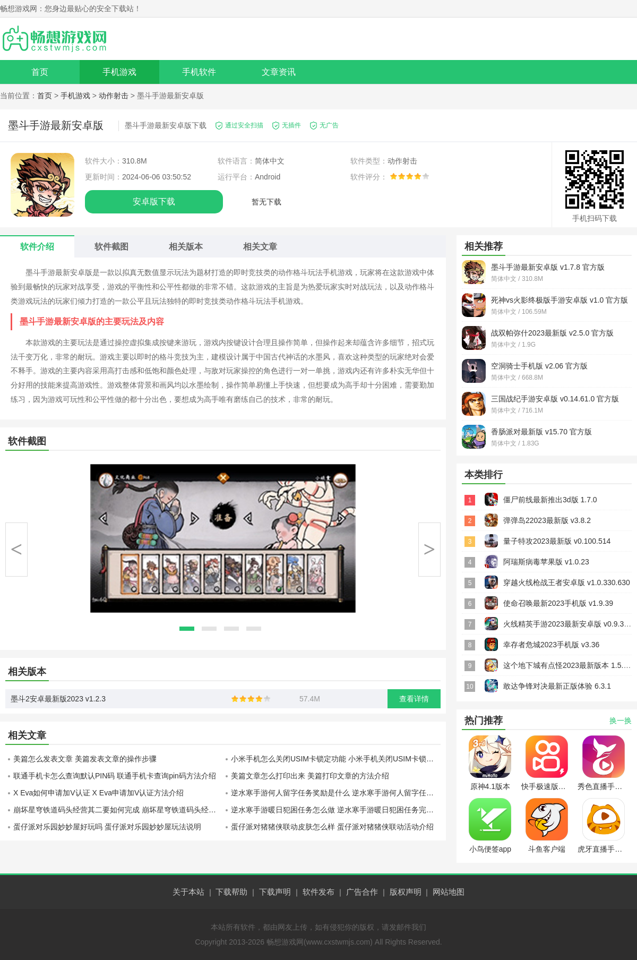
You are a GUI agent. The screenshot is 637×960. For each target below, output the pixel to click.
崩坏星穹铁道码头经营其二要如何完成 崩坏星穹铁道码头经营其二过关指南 (118, 809)
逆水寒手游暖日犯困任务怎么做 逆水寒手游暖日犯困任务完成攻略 (336, 809)
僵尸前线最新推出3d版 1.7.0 (550, 499)
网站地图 (448, 891)
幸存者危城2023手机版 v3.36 (551, 644)
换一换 (620, 720)
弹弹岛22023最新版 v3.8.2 (547, 520)
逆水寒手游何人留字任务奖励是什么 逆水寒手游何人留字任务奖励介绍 (336, 792)
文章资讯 (279, 71)
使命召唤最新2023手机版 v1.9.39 (558, 603)
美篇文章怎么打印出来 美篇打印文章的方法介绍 (310, 776)
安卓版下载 (154, 201)
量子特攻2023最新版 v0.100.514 (556, 541)
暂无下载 (266, 202)
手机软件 (199, 71)
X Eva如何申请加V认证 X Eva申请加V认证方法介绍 (98, 792)
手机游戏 (119, 71)
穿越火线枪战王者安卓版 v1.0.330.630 (566, 582)
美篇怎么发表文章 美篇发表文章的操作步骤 (85, 759)
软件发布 (318, 891)
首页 (39, 71)
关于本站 (188, 891)
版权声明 (405, 891)
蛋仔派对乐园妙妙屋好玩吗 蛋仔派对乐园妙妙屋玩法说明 (107, 826)
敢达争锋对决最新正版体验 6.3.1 (557, 686)
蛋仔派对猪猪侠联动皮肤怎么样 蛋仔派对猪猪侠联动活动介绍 (332, 826)
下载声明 (275, 891)
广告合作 (362, 891)
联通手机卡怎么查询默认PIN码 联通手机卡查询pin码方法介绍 (114, 776)
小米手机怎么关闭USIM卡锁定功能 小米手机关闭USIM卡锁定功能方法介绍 (336, 759)
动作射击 (113, 95)
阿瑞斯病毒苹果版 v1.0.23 (546, 562)
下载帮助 (231, 891)
